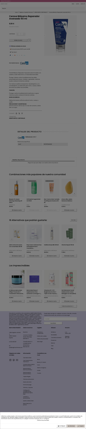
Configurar (61, 426)
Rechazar (71, 426)
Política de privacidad (43, 420)
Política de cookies (53, 417)
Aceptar (80, 426)
